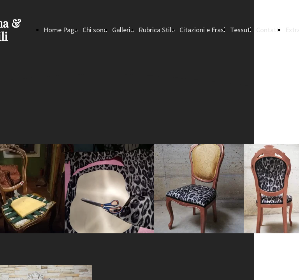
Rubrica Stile (157, 29)
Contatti (268, 29)
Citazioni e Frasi (202, 29)
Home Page (61, 29)
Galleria (123, 29)
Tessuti (241, 29)
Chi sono (95, 29)
